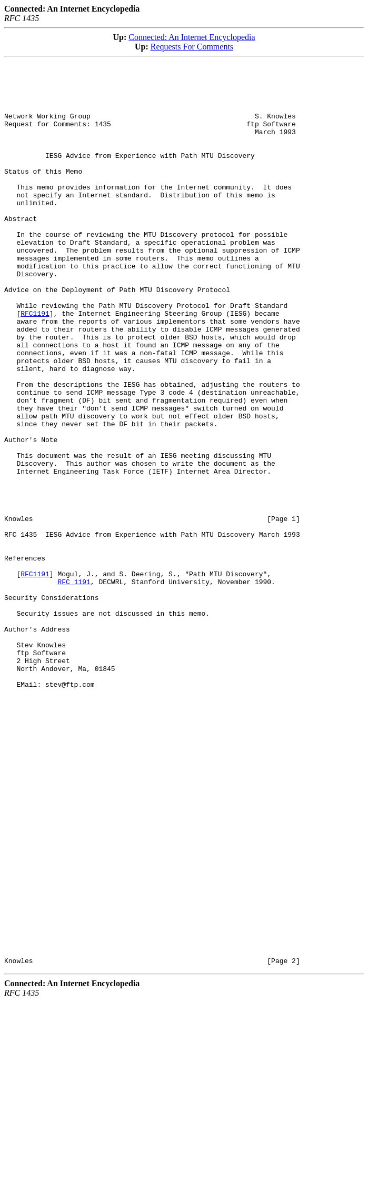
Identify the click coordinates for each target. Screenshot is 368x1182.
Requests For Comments (192, 46)
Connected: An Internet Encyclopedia (191, 37)
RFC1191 (35, 363)
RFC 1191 (73, 685)
